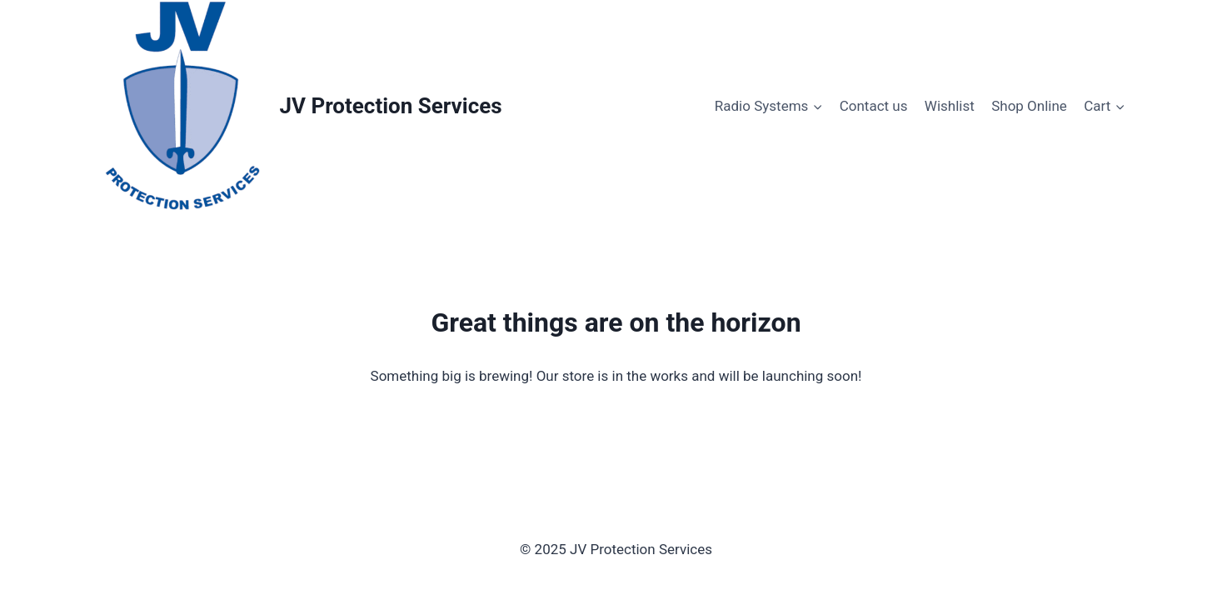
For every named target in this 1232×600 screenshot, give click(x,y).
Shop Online (1029, 106)
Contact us (874, 106)
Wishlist (950, 106)
